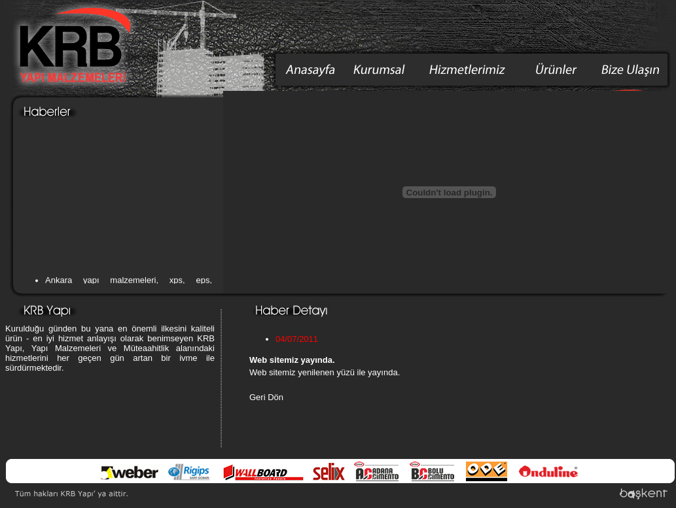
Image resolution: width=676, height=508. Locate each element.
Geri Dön (266, 397)
